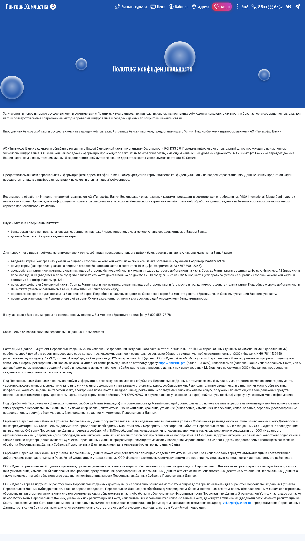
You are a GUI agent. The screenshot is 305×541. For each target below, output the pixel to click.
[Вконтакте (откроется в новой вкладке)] (289, 7)
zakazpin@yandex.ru (237, 503)
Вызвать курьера (131, 7)
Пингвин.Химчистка (28, 7)
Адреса (200, 7)
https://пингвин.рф (172, 363)
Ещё (241, 7)
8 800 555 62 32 (267, 7)
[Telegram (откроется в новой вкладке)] (298, 7)
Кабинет (178, 7)
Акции (222, 7)
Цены (157, 7)
